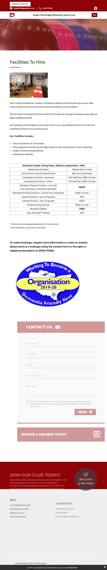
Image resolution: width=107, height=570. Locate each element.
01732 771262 (46, 250)
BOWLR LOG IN (20, 4)
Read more (73, 568)
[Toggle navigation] (94, 15)
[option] (53, 34)
